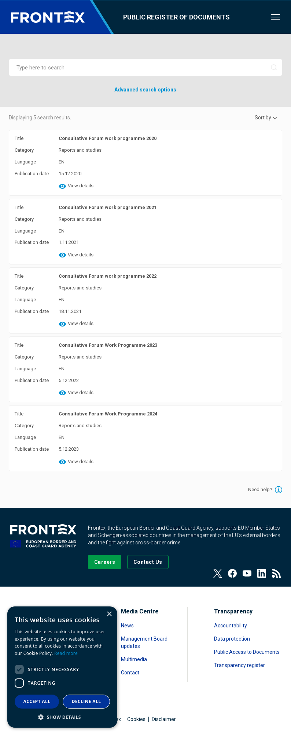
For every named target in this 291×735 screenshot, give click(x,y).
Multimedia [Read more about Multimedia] (134, 659)
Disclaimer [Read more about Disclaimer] (164, 719)
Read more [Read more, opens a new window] (66, 653)
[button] (62, 716)
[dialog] (62, 667)
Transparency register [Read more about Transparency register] (239, 665)
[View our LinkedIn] (261, 573)
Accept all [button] (37, 701)
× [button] (109, 614)
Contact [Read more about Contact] (130, 672)
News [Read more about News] (127, 625)
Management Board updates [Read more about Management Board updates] (144, 642)
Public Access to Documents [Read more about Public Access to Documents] (247, 652)
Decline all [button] (86, 701)
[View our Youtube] (247, 573)
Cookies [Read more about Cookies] (136, 719)
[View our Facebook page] (232, 573)
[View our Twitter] (217, 573)
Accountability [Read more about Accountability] (230, 625)
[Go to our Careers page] (104, 562)
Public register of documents (176, 17)
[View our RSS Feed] (276, 573)
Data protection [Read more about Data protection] (232, 639)
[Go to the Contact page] (148, 562)
